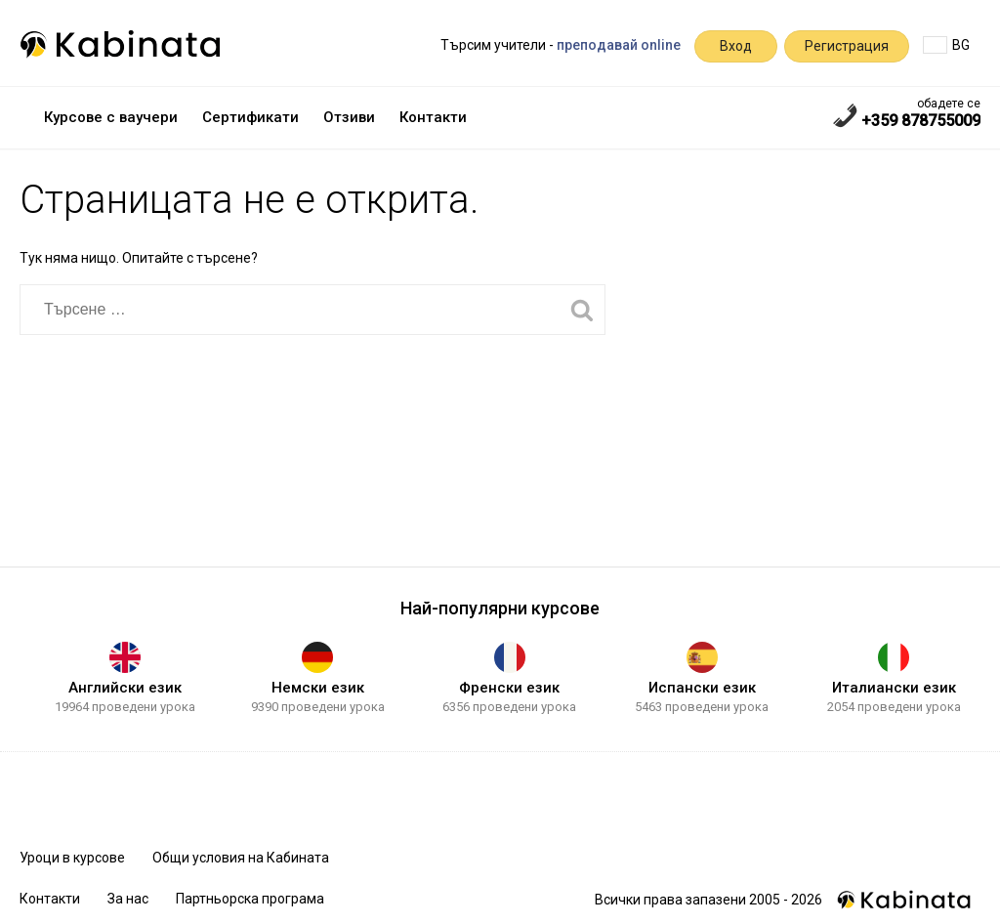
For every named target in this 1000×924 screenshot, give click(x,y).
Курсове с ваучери (111, 117)
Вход (736, 46)
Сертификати (250, 117)
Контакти (433, 117)
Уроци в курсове (72, 857)
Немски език (317, 687)
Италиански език (894, 687)
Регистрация (847, 46)
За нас (127, 898)
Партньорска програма (250, 898)
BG (946, 45)
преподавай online (619, 45)
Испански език (702, 687)
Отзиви (349, 117)
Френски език (509, 687)
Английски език (125, 687)
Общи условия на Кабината (240, 857)
